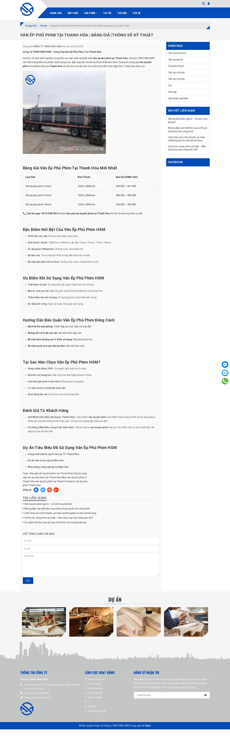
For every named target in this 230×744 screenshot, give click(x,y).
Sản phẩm (90, 13)
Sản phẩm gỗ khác (178, 98)
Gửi (28, 580)
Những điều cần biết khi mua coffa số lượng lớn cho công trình (57, 508)
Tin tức (107, 13)
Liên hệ (136, 13)
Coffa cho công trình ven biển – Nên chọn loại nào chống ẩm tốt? (58, 517)
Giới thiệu (72, 13)
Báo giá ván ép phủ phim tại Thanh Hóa (51, 473)
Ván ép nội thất (176, 79)
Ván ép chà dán (176, 72)
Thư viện (122, 13)
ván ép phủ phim (102, 58)
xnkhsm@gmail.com (41, 697)
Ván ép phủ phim (177, 53)
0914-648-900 (42, 693)
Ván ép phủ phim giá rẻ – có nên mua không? (48, 504)
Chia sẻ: (27, 490)
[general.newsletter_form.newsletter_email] (172, 695)
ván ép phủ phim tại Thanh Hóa (52, 481)
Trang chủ (55, 13)
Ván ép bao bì (175, 59)
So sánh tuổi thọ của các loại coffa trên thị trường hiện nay (55, 522)
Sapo (148, 725)
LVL (170, 85)
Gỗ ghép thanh (176, 66)
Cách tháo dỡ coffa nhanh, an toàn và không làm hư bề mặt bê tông (60, 513)
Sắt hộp (172, 92)
